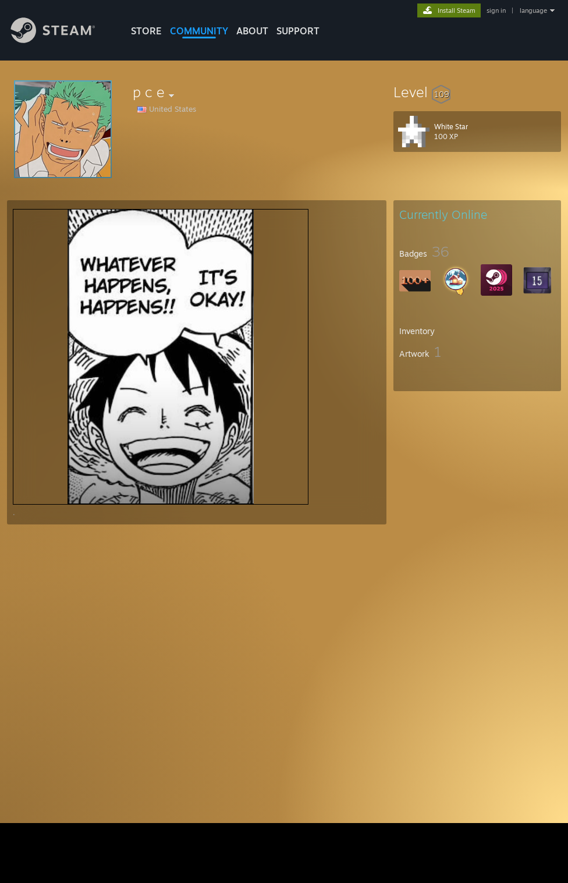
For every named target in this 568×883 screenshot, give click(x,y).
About (252, 31)
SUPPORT (298, 31)
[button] (477, 92)
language (533, 10)
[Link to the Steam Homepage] (61, 40)
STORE (146, 31)
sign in (496, 10)
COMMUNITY (199, 31)
